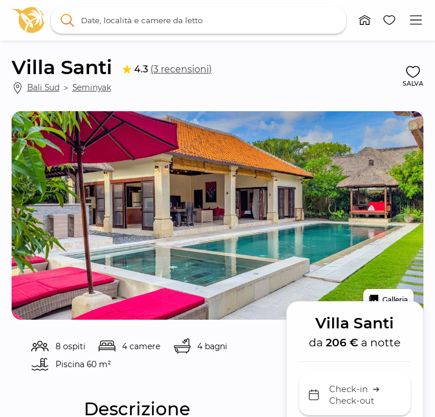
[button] (364, 20)
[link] (28, 20)
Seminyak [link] (91, 87)
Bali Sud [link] (43, 87)
